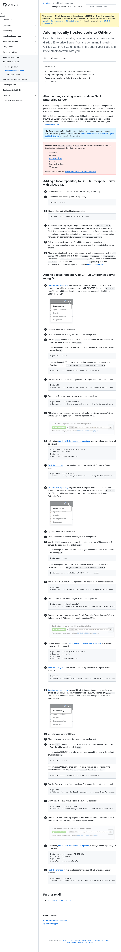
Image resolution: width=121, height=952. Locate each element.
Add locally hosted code (14, 71)
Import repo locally (11, 67)
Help (89, 940)
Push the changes (55, 465)
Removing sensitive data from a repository (80, 171)
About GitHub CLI (51, 125)
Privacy (71, 940)
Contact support (50, 924)
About (91, 942)
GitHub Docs (13, 5)
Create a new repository (58, 285)
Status (84, 940)
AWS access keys (55, 158)
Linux (63, 58)
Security (77, 940)
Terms (65, 940)
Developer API (71, 942)
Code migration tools (12, 74)
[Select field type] (61, 7)
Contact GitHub (98, 940)
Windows (54, 58)
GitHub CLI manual (95, 264)
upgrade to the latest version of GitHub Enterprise (60, 21)
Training (80, 942)
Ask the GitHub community (55, 920)
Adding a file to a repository (59, 901)
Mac (45, 58)
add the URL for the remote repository (74, 441)
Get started (7, 20)
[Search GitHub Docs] (101, 6)
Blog (85, 942)
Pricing (107, 940)
